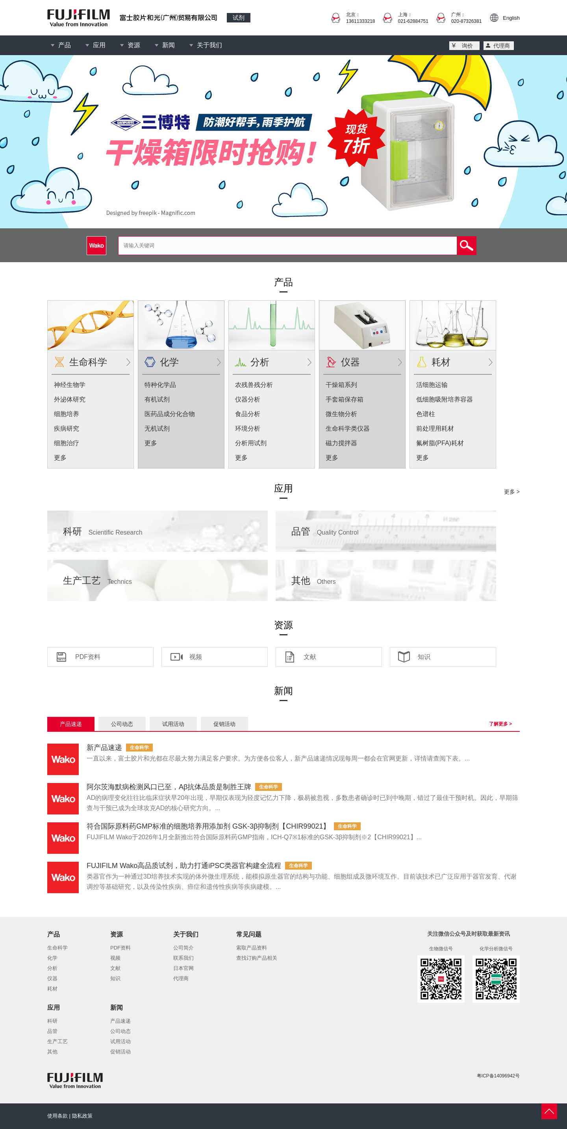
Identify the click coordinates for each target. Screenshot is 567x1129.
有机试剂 (157, 399)
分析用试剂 (251, 443)
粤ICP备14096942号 (498, 1076)
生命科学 (88, 362)
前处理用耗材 (435, 428)
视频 (195, 656)
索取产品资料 (251, 948)
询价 (467, 46)
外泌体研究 (69, 399)
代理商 (501, 46)
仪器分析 (247, 399)
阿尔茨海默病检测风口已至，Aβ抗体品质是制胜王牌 (169, 787)
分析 (259, 362)
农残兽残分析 (254, 384)
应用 (99, 45)
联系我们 (183, 958)
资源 (134, 45)
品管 (325, 531)
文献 (310, 656)
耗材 (441, 362)
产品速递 (71, 724)
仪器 (350, 362)
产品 (64, 45)
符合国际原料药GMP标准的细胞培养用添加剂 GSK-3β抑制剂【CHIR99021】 (208, 826)
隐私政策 (82, 1116)
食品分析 (247, 414)
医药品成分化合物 (170, 414)
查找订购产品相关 (256, 958)
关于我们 (209, 45)
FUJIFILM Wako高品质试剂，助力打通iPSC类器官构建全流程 (184, 866)
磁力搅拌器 (341, 443)
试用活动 (173, 724)
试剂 (239, 17)
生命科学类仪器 (348, 428)
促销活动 (224, 724)
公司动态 (122, 724)
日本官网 (183, 968)
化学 (169, 362)
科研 (103, 531)
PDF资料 (87, 656)
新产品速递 (104, 747)
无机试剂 (157, 428)
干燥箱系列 (341, 384)
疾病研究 (66, 428)
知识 (424, 656)
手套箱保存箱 (344, 399)
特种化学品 (160, 384)
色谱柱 (425, 414)
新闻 (168, 45)
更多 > (512, 492)
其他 (313, 580)
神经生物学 (69, 384)
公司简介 (183, 948)
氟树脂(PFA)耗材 (440, 443)
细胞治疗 (66, 443)
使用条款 (57, 1116)
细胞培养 (66, 414)
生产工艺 (97, 580)
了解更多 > (500, 724)
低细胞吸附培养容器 (444, 399)
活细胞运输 (432, 384)
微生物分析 (341, 414)
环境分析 (247, 428)
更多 (60, 457)
